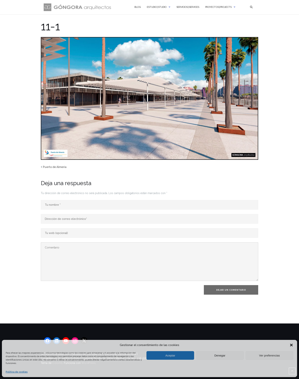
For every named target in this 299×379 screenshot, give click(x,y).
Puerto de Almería (55, 167)
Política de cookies (17, 372)
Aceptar (170, 355)
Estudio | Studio (156, 7)
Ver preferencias (269, 355)
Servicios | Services (187, 7)
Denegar (219, 355)
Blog (137, 7)
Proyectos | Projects (218, 7)
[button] (291, 345)
